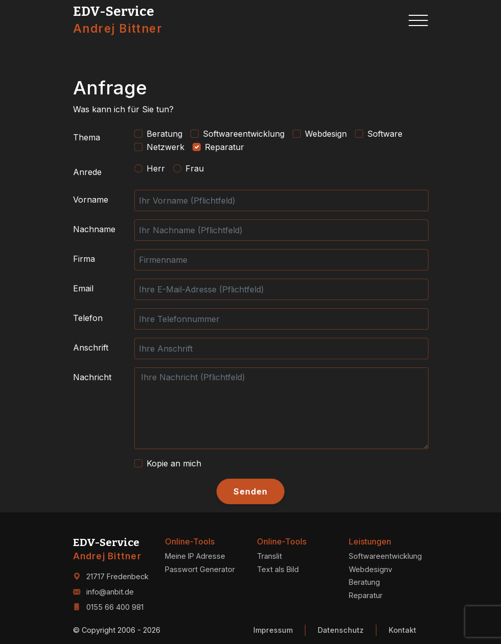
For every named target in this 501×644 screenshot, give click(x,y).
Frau (194, 168)
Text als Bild (278, 569)
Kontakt (402, 630)
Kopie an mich (174, 463)
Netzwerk (165, 147)
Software (384, 134)
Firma (84, 259)
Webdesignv (370, 569)
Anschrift (90, 347)
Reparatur (224, 147)
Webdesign (326, 134)
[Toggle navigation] (418, 20)
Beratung (164, 134)
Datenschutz (341, 630)
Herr (156, 168)
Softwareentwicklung (243, 134)
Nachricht (92, 377)
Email (83, 288)
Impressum (273, 630)
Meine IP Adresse (195, 556)
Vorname (90, 199)
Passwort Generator (200, 569)
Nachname (94, 229)
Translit (269, 556)
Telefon (88, 318)
